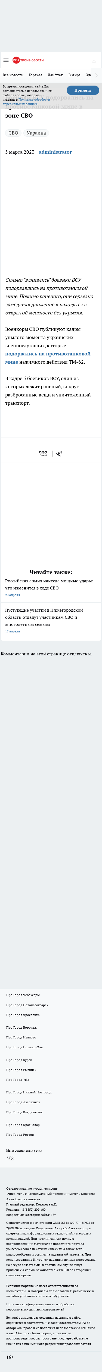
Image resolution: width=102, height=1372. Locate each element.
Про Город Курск (19, 1060)
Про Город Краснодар (23, 1125)
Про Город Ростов (20, 1134)
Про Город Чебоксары (23, 995)
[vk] (43, 453)
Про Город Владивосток (24, 1112)
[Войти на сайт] (93, 60)
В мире (75, 74)
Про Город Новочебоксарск (27, 1005)
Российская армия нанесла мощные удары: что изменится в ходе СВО (51, 588)
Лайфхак (55, 74)
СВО (13, 133)
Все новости (13, 74)
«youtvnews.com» (45, 1188)
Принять (83, 90)
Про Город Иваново (21, 1037)
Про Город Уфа (17, 1080)
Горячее (35, 74)
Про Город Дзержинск (23, 1102)
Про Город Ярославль (22, 1015)
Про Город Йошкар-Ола (24, 1047)
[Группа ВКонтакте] (10, 1158)
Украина (36, 133)
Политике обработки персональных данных (26, 101)
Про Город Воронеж (21, 1027)
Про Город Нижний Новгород (28, 1092)
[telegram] (60, 453)
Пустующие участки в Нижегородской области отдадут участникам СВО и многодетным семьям (51, 621)
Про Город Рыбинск (21, 1070)
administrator (55, 152)
